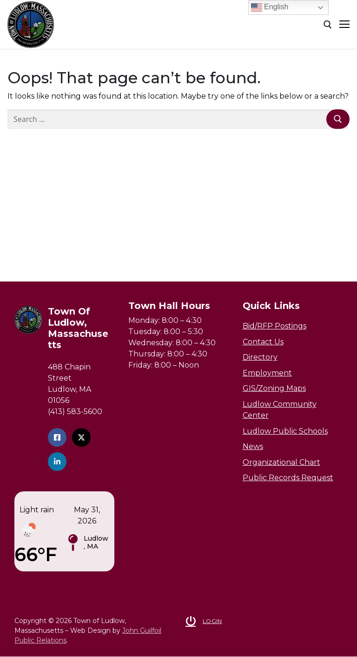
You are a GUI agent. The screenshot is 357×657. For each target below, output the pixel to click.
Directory (260, 357)
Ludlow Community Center (280, 410)
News (253, 446)
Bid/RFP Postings (274, 326)
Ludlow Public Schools (285, 431)
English (270, 7)
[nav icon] (344, 24)
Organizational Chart (281, 462)
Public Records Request (288, 477)
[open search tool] (328, 24)
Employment (267, 373)
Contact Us (263, 341)
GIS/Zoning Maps (274, 388)
